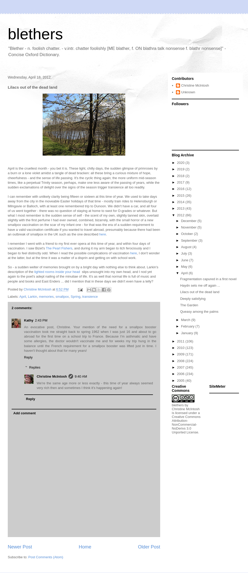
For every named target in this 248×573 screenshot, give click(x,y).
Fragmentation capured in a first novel (208, 279)
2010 (181, 348)
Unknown (188, 92)
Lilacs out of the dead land (199, 292)
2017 (181, 182)
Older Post (149, 546)
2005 (181, 381)
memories (46, 297)
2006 (181, 374)
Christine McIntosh (52, 376)
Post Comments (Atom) (45, 557)
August (186, 247)
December (189, 221)
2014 (181, 202)
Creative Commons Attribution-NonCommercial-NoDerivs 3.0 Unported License (186, 424)
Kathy (28, 320)
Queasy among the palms (199, 312)
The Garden (189, 305)
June (185, 260)
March (186, 320)
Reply (28, 357)
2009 (181, 354)
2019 (181, 169)
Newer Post (20, 546)
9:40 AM (81, 376)
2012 (181, 215)
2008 (181, 361)
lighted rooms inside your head (57, 272)
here (102, 234)
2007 (181, 367)
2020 (181, 163)
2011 (181, 341)
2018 (181, 176)
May (184, 267)
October (187, 234)
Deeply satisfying (192, 299)
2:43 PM (41, 320)
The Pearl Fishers (59, 248)
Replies (34, 367)
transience (90, 297)
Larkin (32, 297)
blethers (35, 34)
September (189, 240)
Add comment (24, 413)
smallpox (62, 297)
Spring (76, 297)
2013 (181, 208)
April (22, 297)
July (184, 253)
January (187, 333)
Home (85, 546)
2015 (181, 195)
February (188, 326)
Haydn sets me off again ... (200, 285)
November (189, 227)
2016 (181, 189)
